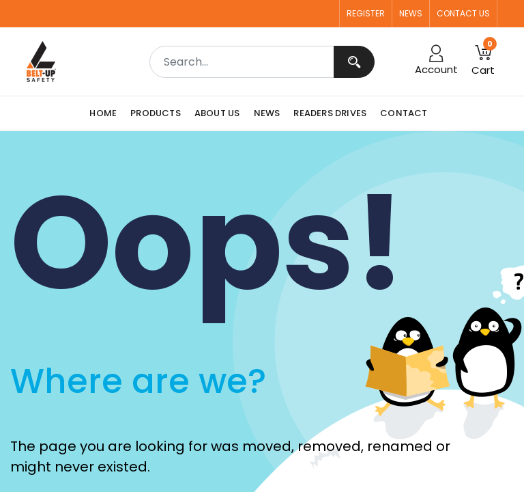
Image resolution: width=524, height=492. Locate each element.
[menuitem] (106, 113)
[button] (483, 61)
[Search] (354, 62)
